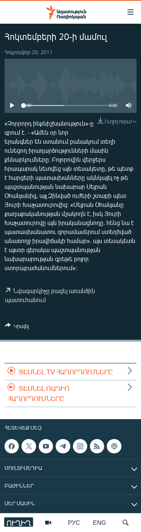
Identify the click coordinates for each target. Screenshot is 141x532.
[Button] (17, 327)
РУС (74, 522)
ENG (99, 522)
